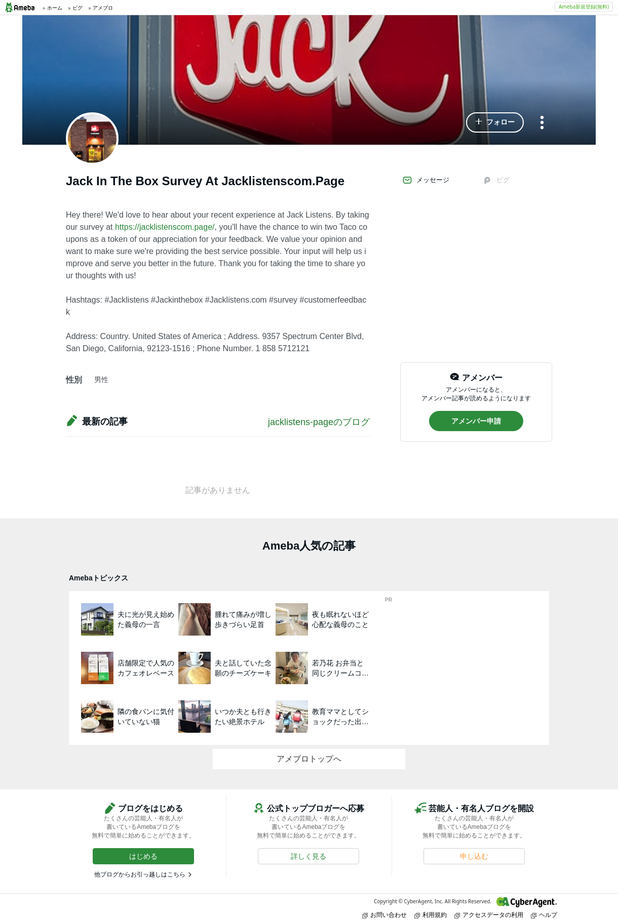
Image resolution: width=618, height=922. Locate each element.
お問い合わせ (384, 914)
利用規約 (430, 914)
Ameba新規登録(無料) (584, 6)
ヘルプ (544, 914)
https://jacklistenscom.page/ (165, 227)
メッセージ (425, 180)
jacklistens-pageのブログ (319, 422)
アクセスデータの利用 (488, 914)
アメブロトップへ (309, 759)
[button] (495, 122)
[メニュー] (542, 123)
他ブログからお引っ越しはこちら (139, 874)
